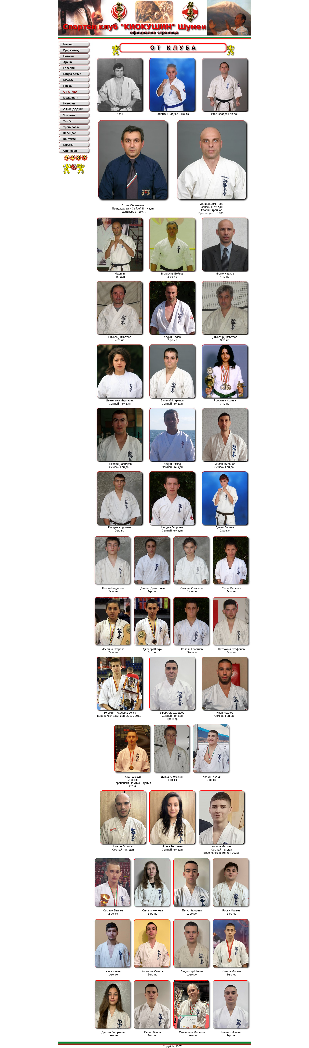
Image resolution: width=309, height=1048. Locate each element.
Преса (67, 85)
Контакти (69, 139)
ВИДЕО (68, 79)
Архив (67, 62)
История (69, 103)
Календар (69, 133)
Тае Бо (67, 121)
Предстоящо (71, 50)
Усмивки (69, 115)
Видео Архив (72, 73)
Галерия (68, 68)
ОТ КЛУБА (70, 91)
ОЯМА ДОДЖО (73, 109)
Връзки (68, 144)
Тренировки (71, 127)
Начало (68, 44)
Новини (68, 56)
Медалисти (70, 97)
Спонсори (70, 150)
